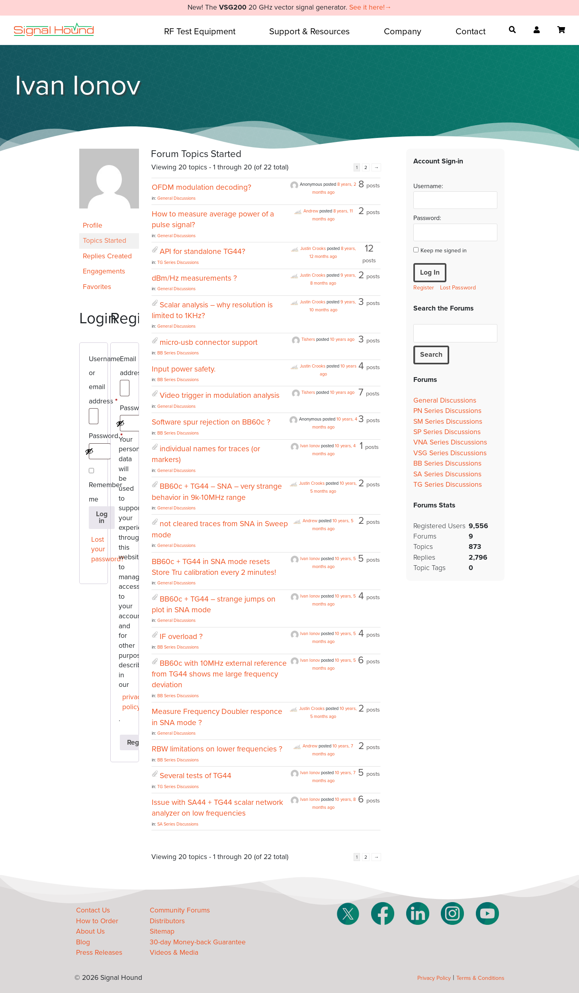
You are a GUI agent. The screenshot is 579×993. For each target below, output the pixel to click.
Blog (83, 942)
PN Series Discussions (447, 411)
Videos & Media (174, 952)
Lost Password (458, 287)
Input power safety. (183, 369)
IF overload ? (181, 636)
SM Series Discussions (447, 421)
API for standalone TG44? (202, 251)
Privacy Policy (434, 978)
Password (93, 437)
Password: (427, 218)
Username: (428, 186)
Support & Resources (309, 31)
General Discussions (176, 198)
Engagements (104, 271)
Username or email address (93, 381)
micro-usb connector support (209, 342)
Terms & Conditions (480, 978)
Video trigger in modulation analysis (220, 395)
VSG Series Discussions (450, 453)
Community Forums (180, 910)
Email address (124, 367)
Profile (92, 225)
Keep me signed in (444, 250)
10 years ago (342, 339)
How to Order (97, 921)
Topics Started (104, 240)
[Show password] (89, 451)
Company (402, 31)
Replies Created (107, 256)
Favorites (97, 287)
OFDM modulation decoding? (201, 187)
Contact (470, 31)
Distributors (167, 921)
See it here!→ (370, 7)
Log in (102, 517)
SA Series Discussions (177, 824)
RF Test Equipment (199, 31)
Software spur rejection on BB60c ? (211, 422)
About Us (90, 931)
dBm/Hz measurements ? (194, 278)
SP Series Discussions (447, 432)
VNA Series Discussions (450, 442)
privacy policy (126, 702)
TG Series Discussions (178, 262)
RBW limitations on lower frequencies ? (217, 749)
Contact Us (93, 910)
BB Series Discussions (178, 353)
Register (423, 287)
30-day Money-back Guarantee (198, 942)
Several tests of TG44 (195, 776)
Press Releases (99, 952)
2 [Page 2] (365, 167)
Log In (430, 272)
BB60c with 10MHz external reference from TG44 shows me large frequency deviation (219, 674)
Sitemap (162, 931)
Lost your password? (95, 549)
